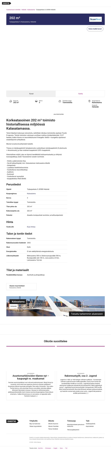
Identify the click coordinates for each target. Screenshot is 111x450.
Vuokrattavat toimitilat (13, 9)
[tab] (31, 94)
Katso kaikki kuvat (95, 29)
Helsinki (23, 9)
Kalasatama (31, 9)
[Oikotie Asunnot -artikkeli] (30, 373)
